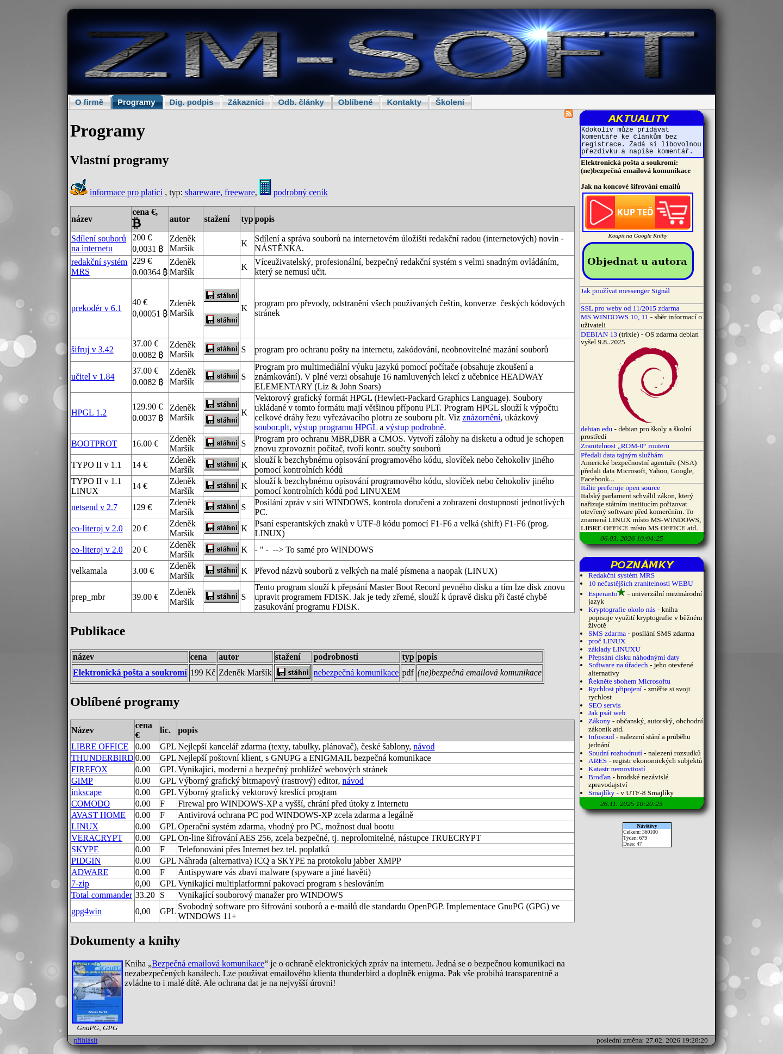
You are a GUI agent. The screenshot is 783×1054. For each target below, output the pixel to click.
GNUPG (286, 757)
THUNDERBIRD (102, 757)
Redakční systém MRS (621, 575)
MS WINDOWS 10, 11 (614, 317)
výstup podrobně (415, 427)
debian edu (596, 429)
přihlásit (86, 1040)
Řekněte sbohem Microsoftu (629, 681)
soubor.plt (272, 427)
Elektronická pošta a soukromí (130, 672)
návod (423, 746)
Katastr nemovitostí (616, 769)
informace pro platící (126, 192)
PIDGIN (86, 860)
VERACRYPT (96, 837)
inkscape (86, 792)
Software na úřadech (618, 665)
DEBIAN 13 (599, 334)
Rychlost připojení (615, 689)
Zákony (599, 721)
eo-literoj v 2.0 (97, 528)
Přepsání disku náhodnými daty (634, 657)
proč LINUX (606, 641)
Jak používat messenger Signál (625, 291)
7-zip (80, 883)
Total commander (101, 895)
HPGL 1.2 (89, 412)
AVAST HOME (98, 815)
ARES (597, 761)
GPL (168, 837)
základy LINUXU (614, 649)
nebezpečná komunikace (356, 672)
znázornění (481, 417)
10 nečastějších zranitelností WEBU (640, 583)
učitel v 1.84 (93, 376)
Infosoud (601, 737)
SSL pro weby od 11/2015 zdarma (630, 308)
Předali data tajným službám (622, 455)
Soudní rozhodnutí (615, 753)
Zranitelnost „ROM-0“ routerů (625, 446)
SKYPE (85, 849)
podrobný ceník (301, 192)
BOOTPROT (94, 443)
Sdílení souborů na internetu (98, 243)
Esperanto (602, 594)
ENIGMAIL (330, 757)
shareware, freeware (219, 192)
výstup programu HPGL (335, 427)
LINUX (84, 826)
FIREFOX (89, 769)
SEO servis (604, 705)
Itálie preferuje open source (620, 487)
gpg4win (86, 911)
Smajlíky (601, 793)
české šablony (385, 746)
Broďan (599, 777)
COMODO (90, 803)
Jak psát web (606, 713)
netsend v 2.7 (94, 507)
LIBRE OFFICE (99, 746)
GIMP (82, 780)
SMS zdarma (607, 633)
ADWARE (89, 872)
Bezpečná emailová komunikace (208, 963)
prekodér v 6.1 (96, 308)
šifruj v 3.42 (92, 349)
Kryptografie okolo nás (622, 609)
